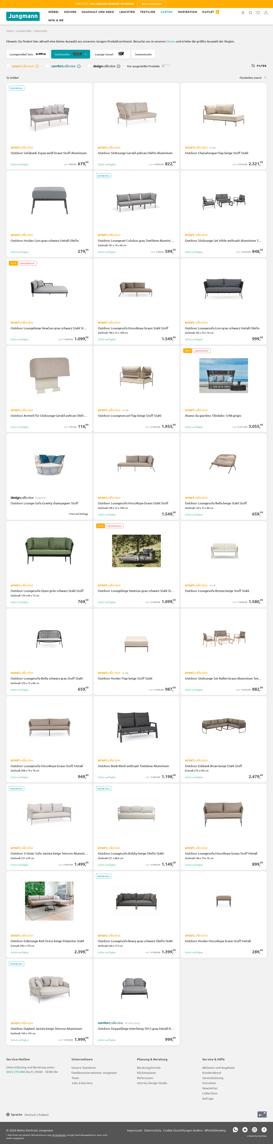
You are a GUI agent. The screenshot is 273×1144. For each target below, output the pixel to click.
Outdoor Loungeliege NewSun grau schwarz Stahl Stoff (49, 328)
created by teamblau (257, 1135)
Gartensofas (71, 54)
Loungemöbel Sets (28, 54)
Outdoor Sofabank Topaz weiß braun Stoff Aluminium (49, 153)
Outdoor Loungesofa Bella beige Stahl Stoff (216, 503)
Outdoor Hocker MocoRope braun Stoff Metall (218, 941)
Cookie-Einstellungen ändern (183, 1130)
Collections (210, 1093)
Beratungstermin (149, 1067)
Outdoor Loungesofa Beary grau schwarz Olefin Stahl (135, 941)
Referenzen (145, 1078)
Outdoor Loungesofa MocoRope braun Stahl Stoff (133, 328)
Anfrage (207, 1098)
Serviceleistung (212, 1078)
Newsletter (210, 1088)
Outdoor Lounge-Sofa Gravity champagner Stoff (44, 503)
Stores (170, 41)
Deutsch (30, 1114)
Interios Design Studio (152, 1083)
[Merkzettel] (258, 13)
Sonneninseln (143, 54)
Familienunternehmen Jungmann (94, 1072)
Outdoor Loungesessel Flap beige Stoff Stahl (129, 415)
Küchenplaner (146, 1072)
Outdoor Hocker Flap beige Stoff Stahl (125, 678)
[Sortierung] (253, 77)
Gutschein (209, 1083)
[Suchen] (250, 13)
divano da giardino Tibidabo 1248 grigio (213, 415)
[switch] (165, 66)
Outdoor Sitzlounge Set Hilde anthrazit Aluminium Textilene (223, 240)
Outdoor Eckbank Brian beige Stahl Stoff (213, 766)
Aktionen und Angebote (218, 1067)
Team (75, 1078)
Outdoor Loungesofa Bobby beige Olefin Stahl (131, 853)
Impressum (134, 1130)
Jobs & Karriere (82, 1083)
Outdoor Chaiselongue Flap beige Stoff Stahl (216, 153)
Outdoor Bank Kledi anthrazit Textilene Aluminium (133, 766)
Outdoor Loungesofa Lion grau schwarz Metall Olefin (222, 328)
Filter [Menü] (259, 65)
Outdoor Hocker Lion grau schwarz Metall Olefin (45, 240)
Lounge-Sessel (110, 54)
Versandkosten (59, 1135)
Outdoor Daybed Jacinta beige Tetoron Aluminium (46, 1028)
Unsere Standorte (84, 1067)
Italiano (43, 1114)
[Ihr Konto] (266, 13)
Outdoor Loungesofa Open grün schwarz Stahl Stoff (47, 590)
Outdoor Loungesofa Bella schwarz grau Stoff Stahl (47, 678)
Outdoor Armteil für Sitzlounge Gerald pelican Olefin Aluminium (49, 415)
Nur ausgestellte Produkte (143, 66)
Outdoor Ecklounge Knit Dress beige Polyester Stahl (47, 941)
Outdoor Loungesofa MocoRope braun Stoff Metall (47, 766)
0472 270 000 (15, 1071)
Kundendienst (211, 1072)
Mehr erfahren (227, 4)
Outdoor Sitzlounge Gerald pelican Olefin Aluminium (135, 153)
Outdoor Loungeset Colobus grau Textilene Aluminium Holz (136, 240)
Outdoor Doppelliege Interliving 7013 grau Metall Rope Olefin (136, 1028)
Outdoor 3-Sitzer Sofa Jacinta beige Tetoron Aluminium (49, 853)
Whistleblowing (215, 1130)
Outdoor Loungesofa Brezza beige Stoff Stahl (217, 590)
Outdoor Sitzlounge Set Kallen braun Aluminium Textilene (223, 678)
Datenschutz (152, 1130)
